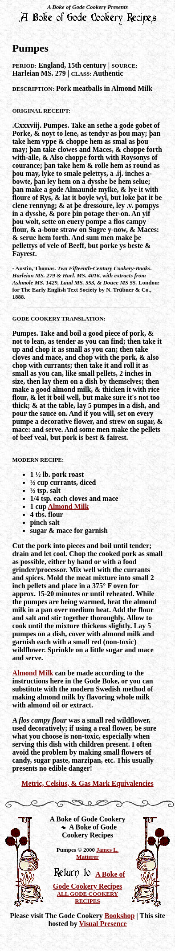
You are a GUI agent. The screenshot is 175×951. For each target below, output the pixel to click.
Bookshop (120, 915)
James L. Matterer (97, 853)
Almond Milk (68, 506)
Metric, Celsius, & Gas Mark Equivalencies (87, 783)
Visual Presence (102, 923)
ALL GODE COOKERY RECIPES (87, 897)
